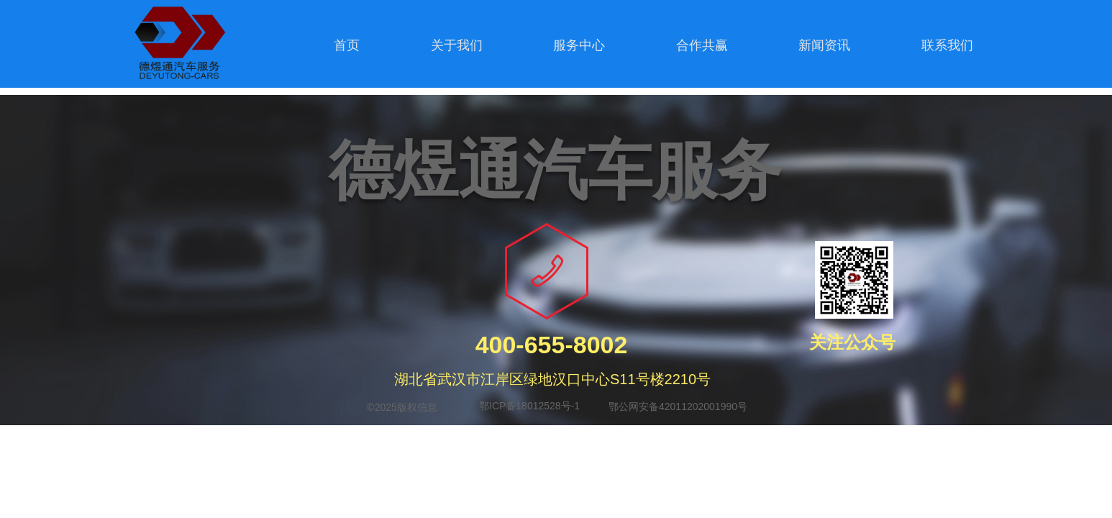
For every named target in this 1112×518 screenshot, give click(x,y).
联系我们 (947, 45)
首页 (347, 45)
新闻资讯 (824, 45)
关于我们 (457, 45)
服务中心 (579, 45)
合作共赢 (702, 45)
